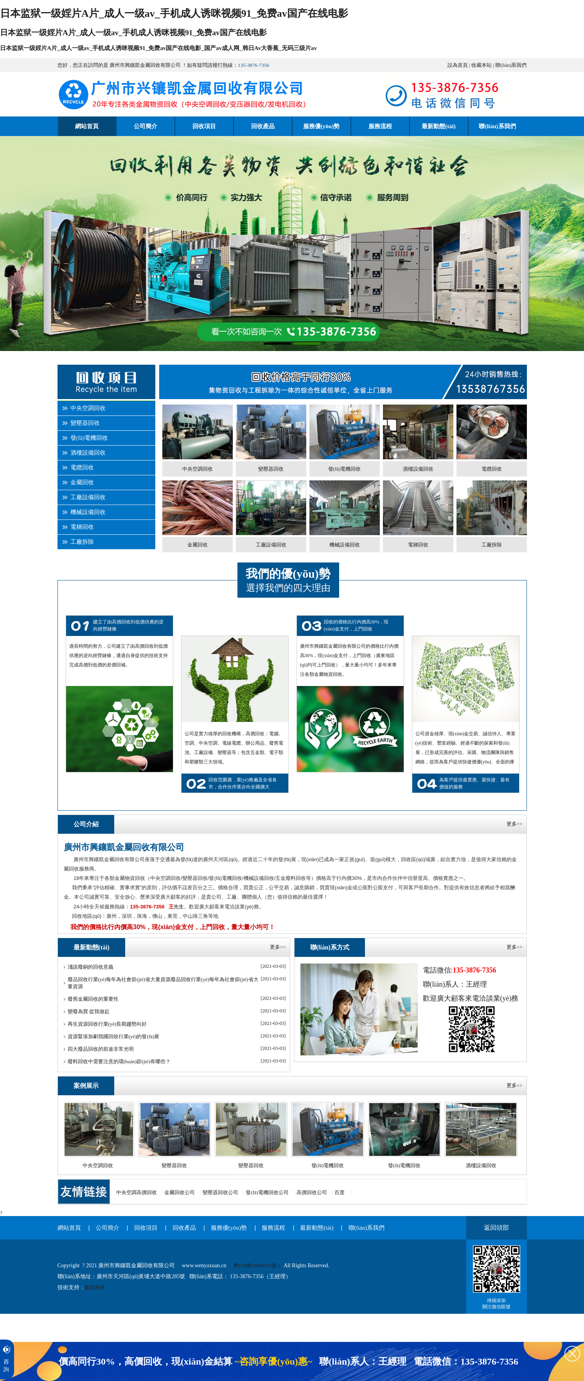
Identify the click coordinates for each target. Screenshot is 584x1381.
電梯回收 (82, 527)
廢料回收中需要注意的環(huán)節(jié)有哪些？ (119, 1061)
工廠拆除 (82, 542)
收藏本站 (481, 65)
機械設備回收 (88, 512)
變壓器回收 (85, 423)
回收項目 (146, 1228)
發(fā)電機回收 (89, 438)
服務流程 (273, 1228)
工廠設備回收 (88, 497)
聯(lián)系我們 (510, 65)
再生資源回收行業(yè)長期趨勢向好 (107, 1024)
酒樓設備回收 (88, 453)
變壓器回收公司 (220, 1192)
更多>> (515, 824)
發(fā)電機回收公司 (267, 1192)
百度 (339, 1192)
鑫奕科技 (95, 1287)
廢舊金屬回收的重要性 (93, 999)
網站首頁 (69, 1228)
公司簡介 (107, 1228)
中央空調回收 (88, 408)
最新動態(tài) (316, 1228)
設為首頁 (457, 65)
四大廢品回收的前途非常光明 (101, 1049)
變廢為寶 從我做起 (89, 1011)
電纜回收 (82, 467)
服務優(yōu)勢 (229, 1228)
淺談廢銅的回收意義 (90, 967)
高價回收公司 (311, 1192)
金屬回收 (82, 482)
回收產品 (184, 1228)
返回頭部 (496, 1227)
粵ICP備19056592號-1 (257, 1265)
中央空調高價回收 (136, 1192)
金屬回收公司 (179, 1192)
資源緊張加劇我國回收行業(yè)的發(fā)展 (114, 1036)
